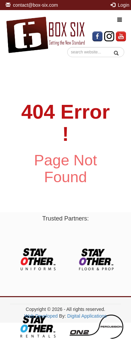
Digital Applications (87, 316)
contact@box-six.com (32, 5)
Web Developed (41, 316)
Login (120, 5)
